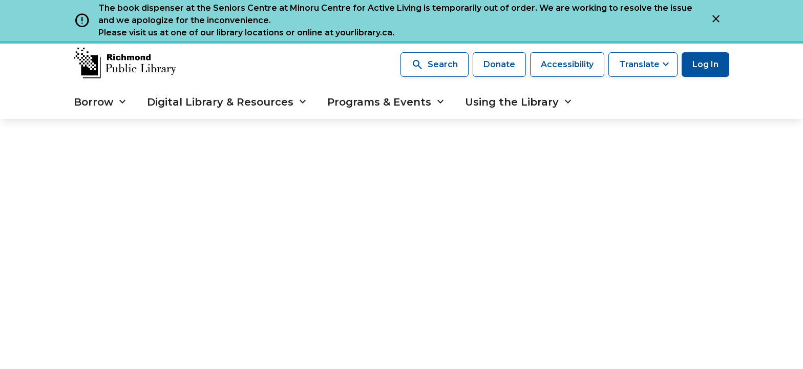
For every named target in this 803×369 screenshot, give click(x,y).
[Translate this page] (643, 64)
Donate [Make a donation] (499, 64)
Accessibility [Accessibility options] (567, 64)
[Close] (716, 20)
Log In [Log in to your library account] (705, 64)
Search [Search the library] (434, 64)
